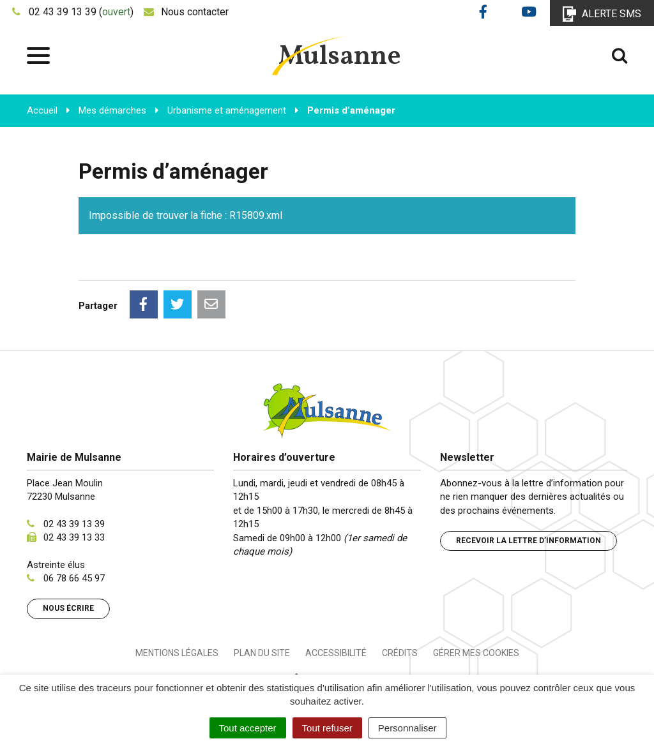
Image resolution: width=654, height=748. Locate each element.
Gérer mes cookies (476, 653)
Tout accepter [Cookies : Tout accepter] (248, 727)
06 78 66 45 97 (74, 578)
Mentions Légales (176, 653)
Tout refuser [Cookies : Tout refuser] (327, 727)
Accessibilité (336, 653)
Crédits (400, 653)
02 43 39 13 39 (74, 524)
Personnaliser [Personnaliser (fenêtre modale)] (407, 727)
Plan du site (262, 653)
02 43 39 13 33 (74, 537)
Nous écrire (68, 608)
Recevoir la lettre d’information (528, 540)
